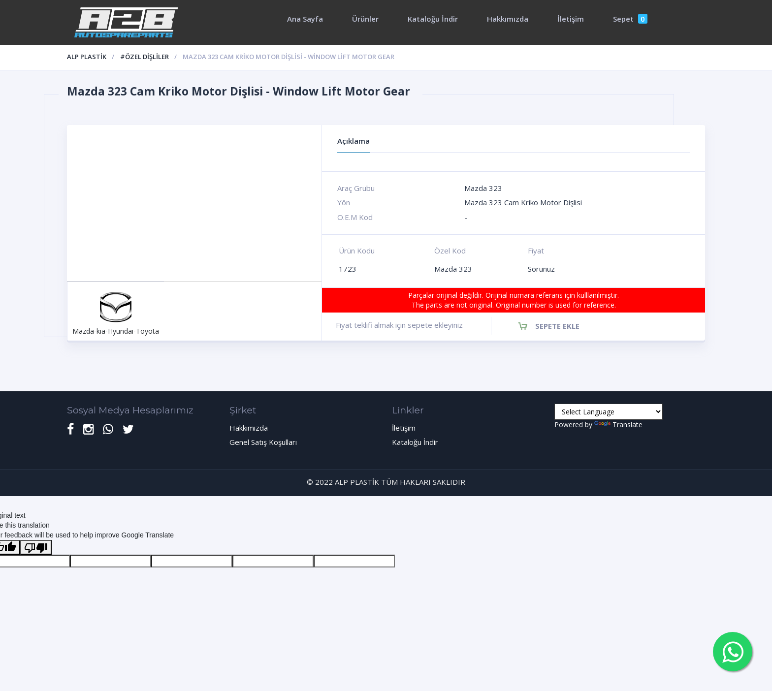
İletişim (570, 19)
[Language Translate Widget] (608, 412)
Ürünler (365, 19)
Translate (618, 424)
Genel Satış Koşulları (263, 442)
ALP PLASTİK (86, 56)
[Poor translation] (36, 547)
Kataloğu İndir (433, 19)
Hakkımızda (507, 19)
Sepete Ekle (557, 326)
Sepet (630, 19)
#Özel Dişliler (144, 56)
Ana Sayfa (305, 19)
